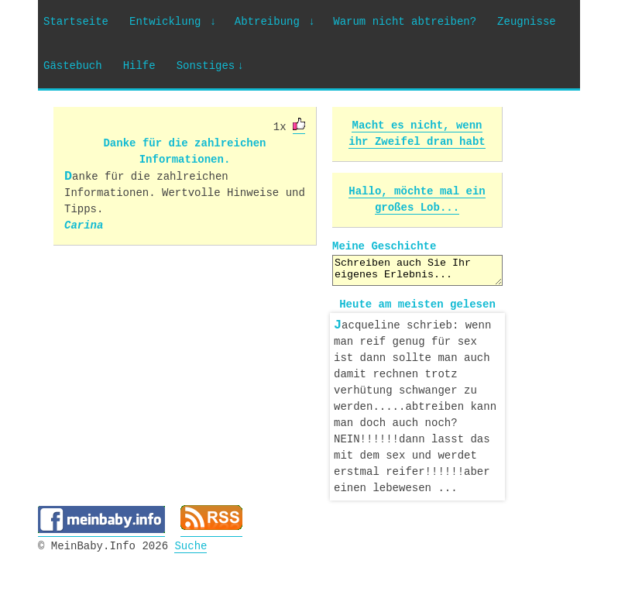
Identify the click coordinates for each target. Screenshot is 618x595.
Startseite (75, 22)
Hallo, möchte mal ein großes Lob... (416, 199)
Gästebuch (72, 66)
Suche (190, 543)
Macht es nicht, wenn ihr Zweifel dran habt (416, 134)
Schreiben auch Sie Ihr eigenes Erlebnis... (417, 270)
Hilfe (139, 66)
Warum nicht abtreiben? (404, 22)
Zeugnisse (526, 22)
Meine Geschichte (384, 246)
